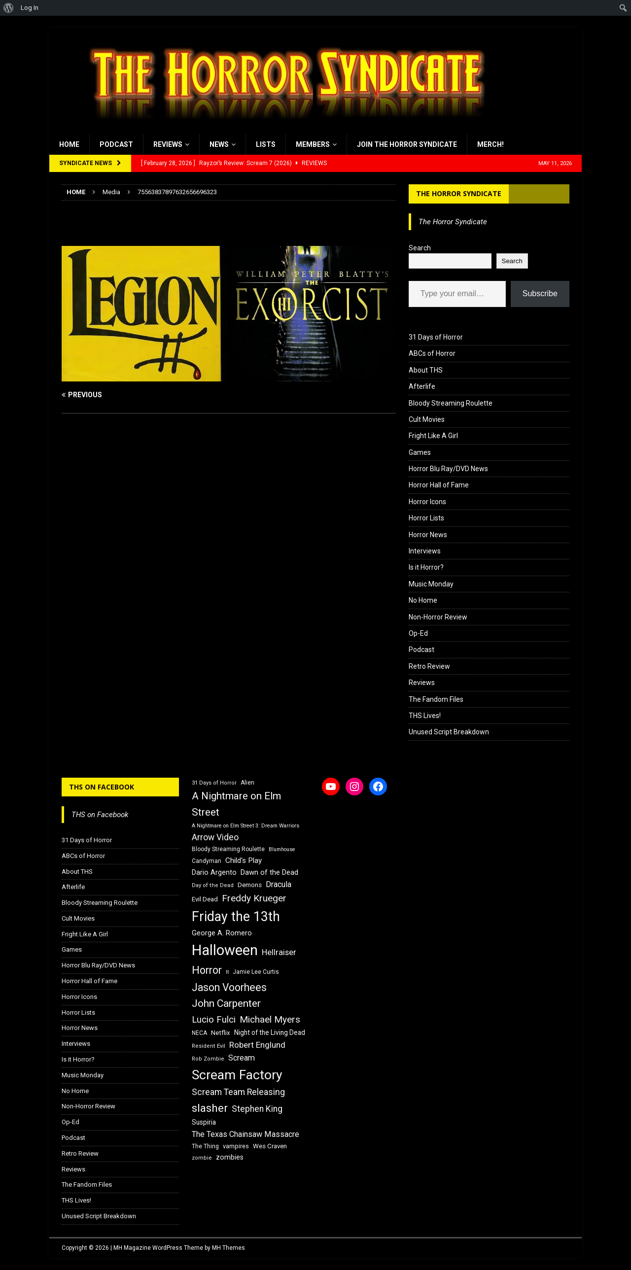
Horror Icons (427, 502)
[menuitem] (8, 8)
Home (69, 144)
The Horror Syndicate (458, 193)
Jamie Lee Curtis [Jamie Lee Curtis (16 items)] (256, 971)
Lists (266, 144)
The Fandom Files (436, 699)
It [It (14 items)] (227, 972)
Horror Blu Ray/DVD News (448, 469)
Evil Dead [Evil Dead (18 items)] (205, 899)
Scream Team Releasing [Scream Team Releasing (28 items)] (238, 1092)
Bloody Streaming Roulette (450, 403)
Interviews (425, 551)
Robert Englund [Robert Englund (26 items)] (257, 1045)
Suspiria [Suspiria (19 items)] (204, 1122)
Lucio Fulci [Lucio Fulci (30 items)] (214, 1019)
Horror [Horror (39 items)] (207, 970)
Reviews (167, 144)
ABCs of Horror (432, 353)
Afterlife (422, 386)
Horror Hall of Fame (439, 485)
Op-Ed (418, 633)
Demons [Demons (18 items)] (250, 885)
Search (420, 248)
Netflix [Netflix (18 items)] (220, 1032)
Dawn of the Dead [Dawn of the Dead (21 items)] (269, 872)
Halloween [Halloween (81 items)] (225, 950)
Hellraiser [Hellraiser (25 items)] (279, 952)
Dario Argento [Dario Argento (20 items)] (214, 872)
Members (313, 144)
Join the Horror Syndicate (407, 144)
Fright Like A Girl (433, 436)
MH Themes (228, 1247)
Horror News (428, 535)
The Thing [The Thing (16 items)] (205, 1146)
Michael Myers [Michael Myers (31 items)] (270, 1019)
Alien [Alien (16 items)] (247, 782)
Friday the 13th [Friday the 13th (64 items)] (236, 917)
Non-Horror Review (438, 617)
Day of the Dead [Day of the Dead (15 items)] (213, 885)
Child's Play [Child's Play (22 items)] (243, 860)
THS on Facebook (101, 786)
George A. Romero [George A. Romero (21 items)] (222, 932)
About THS (426, 370)
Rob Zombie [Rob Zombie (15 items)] (208, 1059)
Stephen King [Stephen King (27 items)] (257, 1109)
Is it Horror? (426, 567)
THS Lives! (425, 716)
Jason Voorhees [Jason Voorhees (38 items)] (229, 987)
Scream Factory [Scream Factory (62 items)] (237, 1074)
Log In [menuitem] (29, 7)
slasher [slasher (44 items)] (210, 1108)
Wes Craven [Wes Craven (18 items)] (270, 1146)
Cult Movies (427, 419)
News (219, 144)
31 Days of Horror (436, 337)
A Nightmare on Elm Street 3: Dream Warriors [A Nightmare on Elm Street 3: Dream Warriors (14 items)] (245, 826)
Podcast (116, 144)
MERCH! (490, 144)
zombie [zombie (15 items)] (202, 1158)
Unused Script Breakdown (449, 732)
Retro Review (429, 666)
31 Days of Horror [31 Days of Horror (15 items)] (214, 783)
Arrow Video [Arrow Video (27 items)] (215, 837)
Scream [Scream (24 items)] (241, 1058)
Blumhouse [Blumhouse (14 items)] (282, 849)
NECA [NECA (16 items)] (199, 1033)
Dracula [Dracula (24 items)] (278, 884)
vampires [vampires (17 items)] (236, 1146)
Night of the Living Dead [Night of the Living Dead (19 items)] (269, 1032)
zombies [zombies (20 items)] (230, 1157)
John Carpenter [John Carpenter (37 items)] (226, 1003)
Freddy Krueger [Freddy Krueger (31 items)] (254, 898)
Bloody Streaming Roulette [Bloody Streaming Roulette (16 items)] (228, 849)
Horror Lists (426, 518)
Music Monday (431, 584)
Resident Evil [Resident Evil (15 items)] (208, 1046)
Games (420, 452)
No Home (423, 600)
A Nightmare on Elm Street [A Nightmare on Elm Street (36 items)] (236, 804)
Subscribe (540, 293)
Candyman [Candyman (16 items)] (206, 861)
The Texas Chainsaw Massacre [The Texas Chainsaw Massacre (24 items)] (245, 1134)
